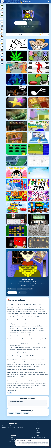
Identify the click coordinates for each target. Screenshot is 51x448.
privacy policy (33, 443)
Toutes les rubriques (13, 441)
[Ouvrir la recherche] (49, 1)
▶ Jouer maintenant (20, 23)
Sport (38, 426)
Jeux (12, 38)
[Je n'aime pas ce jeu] (43, 34)
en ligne (26, 413)
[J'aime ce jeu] (41, 34)
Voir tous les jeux (13, 443)
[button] (36, 34)
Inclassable (22, 38)
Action (38, 425)
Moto (38, 430)
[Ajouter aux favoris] (46, 34)
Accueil (8, 38)
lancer (28, 323)
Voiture (38, 428)
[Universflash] (25, 2)
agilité (9, 392)
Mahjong (38, 432)
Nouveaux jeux (13, 437)
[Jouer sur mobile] (48, 34)
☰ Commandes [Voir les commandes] (34, 23)
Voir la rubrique (12, 292)
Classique (16, 38)
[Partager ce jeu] (44, 34)
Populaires (13, 439)
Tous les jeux (22, 292)
